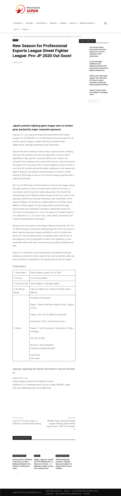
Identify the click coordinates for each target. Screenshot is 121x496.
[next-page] (18, 474)
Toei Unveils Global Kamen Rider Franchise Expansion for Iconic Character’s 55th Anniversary (97, 51)
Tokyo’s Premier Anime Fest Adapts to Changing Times (98, 92)
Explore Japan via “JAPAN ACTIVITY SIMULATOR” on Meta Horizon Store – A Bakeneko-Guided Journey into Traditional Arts (43, 464)
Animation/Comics (19, 456)
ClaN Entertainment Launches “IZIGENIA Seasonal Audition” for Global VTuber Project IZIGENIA (64, 464)
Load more (93, 101)
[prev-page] (14, 474)
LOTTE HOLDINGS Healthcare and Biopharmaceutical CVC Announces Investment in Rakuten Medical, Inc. (98, 66)
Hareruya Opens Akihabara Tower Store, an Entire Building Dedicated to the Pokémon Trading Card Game (22, 464)
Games (20, 36)
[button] (105, 23)
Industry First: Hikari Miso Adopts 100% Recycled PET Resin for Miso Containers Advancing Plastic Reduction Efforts (98, 80)
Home (15, 36)
